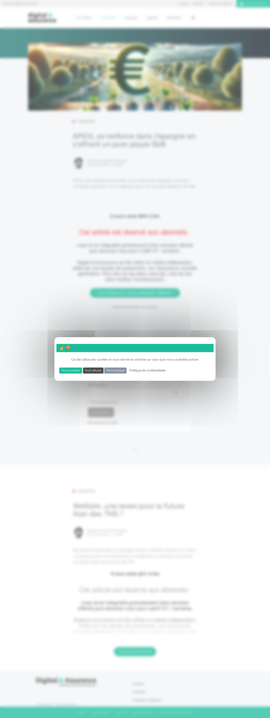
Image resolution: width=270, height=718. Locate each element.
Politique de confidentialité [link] (147, 370)
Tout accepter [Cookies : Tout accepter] (70, 370)
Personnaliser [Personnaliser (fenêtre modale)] (115, 370)
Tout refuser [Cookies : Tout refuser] (93, 370)
